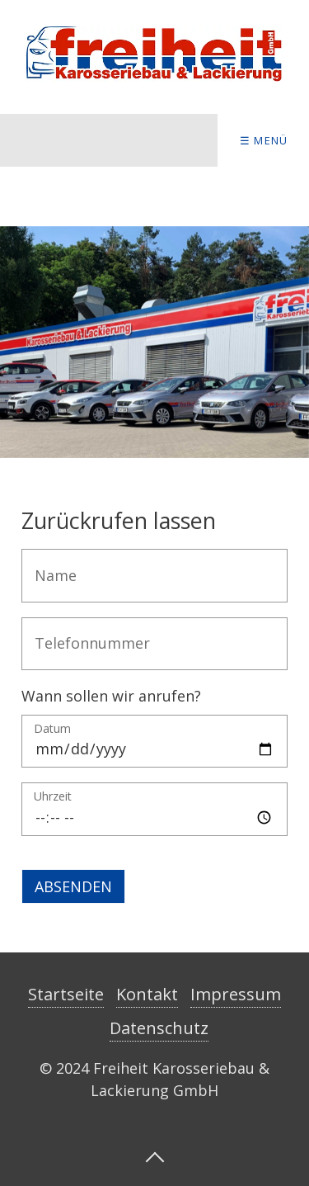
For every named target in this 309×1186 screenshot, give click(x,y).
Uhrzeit (53, 797)
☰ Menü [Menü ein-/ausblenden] (264, 140)
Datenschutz (159, 1028)
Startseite (66, 994)
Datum (52, 729)
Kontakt (147, 994)
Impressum (235, 994)
